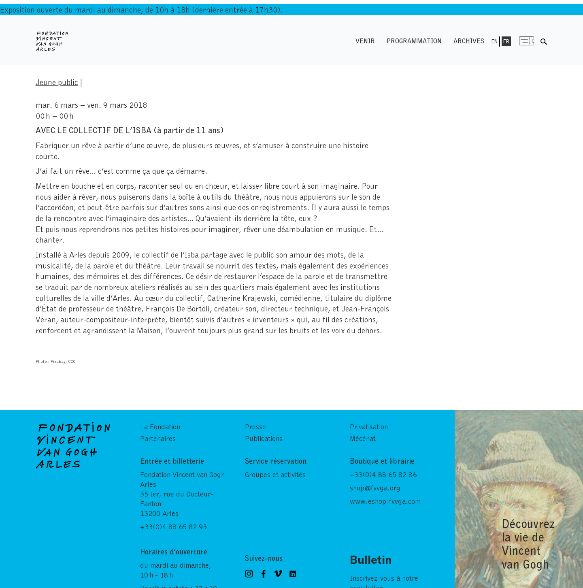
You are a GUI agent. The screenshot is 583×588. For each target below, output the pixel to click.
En (495, 41)
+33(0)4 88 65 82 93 (173, 526)
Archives (468, 41)
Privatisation (369, 426)
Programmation (414, 41)
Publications (264, 438)
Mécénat (363, 438)
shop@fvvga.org (375, 487)
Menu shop (526, 40)
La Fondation (160, 426)
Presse (255, 426)
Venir (365, 41)
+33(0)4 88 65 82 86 (383, 474)
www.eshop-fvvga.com (385, 500)
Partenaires (158, 438)
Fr (506, 41)
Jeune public (57, 82)
